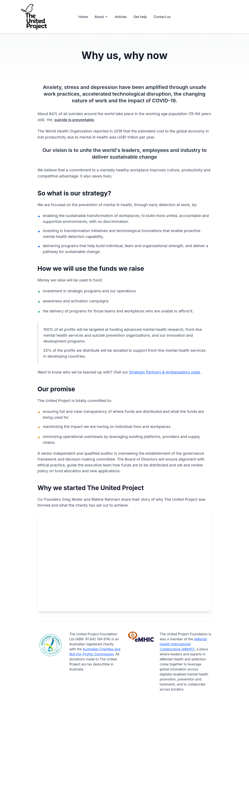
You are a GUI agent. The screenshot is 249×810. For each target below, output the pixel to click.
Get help (140, 17)
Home (83, 17)
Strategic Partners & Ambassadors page (164, 372)
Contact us (162, 17)
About (101, 17)
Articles (121, 17)
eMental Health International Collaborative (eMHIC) (183, 644)
